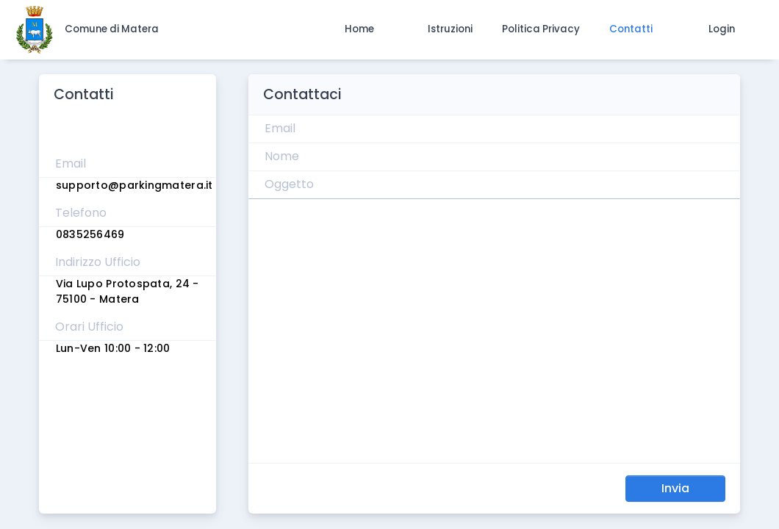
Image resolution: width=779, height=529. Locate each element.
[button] (359, 29)
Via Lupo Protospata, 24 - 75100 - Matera (127, 291)
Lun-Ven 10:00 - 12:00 (113, 348)
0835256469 (90, 234)
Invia (675, 488)
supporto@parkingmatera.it (134, 185)
